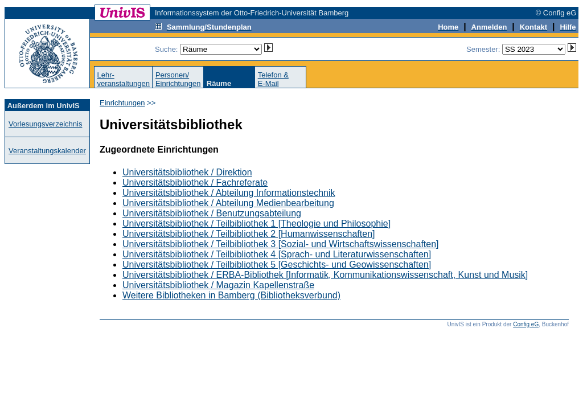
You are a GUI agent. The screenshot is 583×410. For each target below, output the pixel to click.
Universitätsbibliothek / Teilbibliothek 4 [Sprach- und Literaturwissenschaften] (276, 254)
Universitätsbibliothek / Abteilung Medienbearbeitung (228, 203)
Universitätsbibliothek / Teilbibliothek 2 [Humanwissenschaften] (248, 234)
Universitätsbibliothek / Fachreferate (195, 182)
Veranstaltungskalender (47, 150)
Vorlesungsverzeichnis (45, 124)
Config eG (526, 324)
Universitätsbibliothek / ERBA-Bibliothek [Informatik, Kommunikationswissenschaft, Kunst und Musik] (325, 275)
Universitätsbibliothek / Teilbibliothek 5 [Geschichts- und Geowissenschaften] (276, 264)
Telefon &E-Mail (273, 79)
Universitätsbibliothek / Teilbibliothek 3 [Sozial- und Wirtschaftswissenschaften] (280, 244)
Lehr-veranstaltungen (123, 79)
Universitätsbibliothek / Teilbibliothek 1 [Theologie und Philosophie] (256, 223)
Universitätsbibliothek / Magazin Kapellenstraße (218, 285)
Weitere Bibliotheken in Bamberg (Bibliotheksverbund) (231, 295)
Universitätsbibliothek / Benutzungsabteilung (211, 213)
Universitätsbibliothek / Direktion (187, 172)
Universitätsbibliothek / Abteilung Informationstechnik (228, 193)
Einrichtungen (122, 103)
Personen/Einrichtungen (178, 79)
